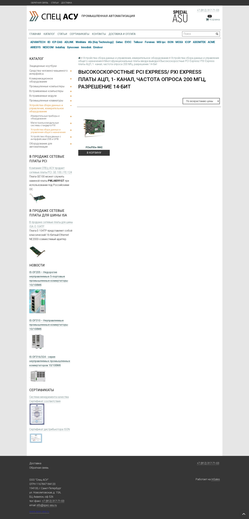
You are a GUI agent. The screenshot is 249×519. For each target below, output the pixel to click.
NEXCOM (48, 47)
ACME (211, 42)
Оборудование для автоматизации (40, 145)
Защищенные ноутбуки (43, 66)
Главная (35, 34)
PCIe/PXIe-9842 (94, 147)
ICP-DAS (57, 42)
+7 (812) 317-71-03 (208, 10)
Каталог (49, 34)
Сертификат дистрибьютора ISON (49, 429)
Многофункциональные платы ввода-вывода (131, 61)
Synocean (73, 47)
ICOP (188, 42)
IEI (48, 42)
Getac (119, 42)
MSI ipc (161, 42)
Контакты (99, 34)
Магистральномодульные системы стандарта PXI (45, 124)
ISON (170, 42)
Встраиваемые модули (43, 95)
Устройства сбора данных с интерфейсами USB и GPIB (46, 137)
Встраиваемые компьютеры (46, 91)
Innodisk (86, 47)
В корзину (94, 152)
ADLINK (68, 42)
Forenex (150, 42)
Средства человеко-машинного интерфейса (48, 72)
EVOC (128, 42)
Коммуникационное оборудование (41, 80)
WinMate (80, 42)
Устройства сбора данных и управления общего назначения (48, 131)
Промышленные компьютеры (46, 86)
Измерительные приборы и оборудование (45, 117)
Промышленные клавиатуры (46, 100)
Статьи (55, 2)
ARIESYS (35, 47)
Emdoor (98, 47)
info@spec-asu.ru (47, 505)
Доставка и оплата (122, 34)
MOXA (179, 42)
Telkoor (138, 42)
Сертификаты (79, 34)
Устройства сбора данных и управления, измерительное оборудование (46, 108)
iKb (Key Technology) (101, 42)
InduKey (60, 47)
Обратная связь (39, 2)
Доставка (66, 2)
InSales (215, 479)
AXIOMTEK (199, 42)
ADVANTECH (37, 42)
